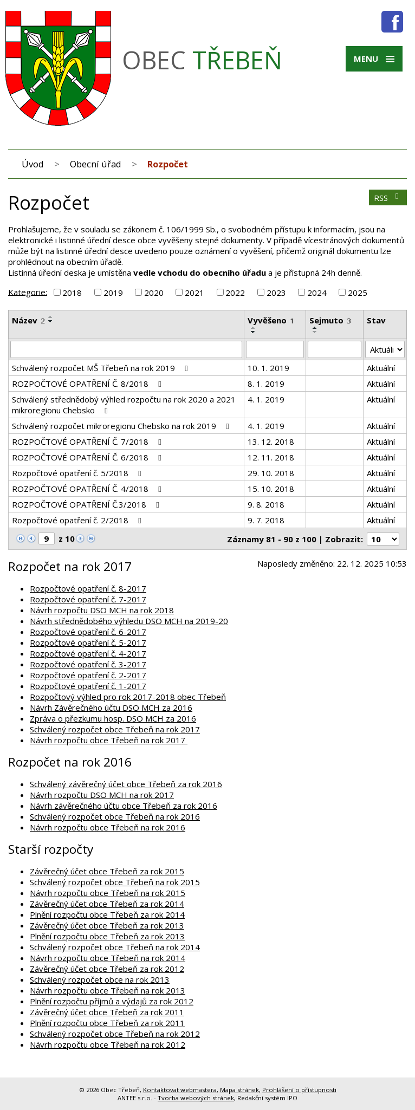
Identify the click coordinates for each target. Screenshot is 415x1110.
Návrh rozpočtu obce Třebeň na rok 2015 (107, 892)
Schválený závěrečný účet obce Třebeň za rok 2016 (126, 783)
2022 (235, 292)
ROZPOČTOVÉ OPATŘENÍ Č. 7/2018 (88, 441)
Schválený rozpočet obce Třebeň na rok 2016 (115, 816)
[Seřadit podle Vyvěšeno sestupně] (254, 332)
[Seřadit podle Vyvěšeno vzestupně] (254, 328)
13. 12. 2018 (271, 441)
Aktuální (381, 367)
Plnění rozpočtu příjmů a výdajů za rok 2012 (111, 1001)
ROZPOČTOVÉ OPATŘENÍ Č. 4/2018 (88, 488)
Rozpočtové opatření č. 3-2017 (88, 664)
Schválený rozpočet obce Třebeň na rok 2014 (115, 947)
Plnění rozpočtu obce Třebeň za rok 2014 (107, 914)
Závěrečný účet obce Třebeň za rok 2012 (107, 968)
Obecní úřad (95, 164)
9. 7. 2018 (266, 520)
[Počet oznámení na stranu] (383, 539)
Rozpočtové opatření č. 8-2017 (88, 588)
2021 (194, 292)
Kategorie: (27, 291)
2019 (113, 292)
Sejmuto (330, 320)
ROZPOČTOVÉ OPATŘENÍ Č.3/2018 (87, 504)
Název (28, 320)
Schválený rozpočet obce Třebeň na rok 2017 (115, 729)
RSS (388, 197)
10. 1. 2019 (268, 367)
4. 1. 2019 (266, 399)
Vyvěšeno (271, 320)
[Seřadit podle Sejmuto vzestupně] (315, 328)
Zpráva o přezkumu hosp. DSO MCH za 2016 (113, 718)
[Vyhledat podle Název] (126, 349)
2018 (72, 292)
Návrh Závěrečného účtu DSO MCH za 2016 (111, 707)
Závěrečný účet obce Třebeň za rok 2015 (107, 871)
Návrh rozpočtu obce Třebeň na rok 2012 (107, 1044)
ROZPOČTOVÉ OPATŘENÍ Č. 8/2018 (88, 383)
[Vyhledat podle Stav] (385, 349)
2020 (154, 292)
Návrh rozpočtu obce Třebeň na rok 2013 (107, 990)
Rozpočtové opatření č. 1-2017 (88, 685)
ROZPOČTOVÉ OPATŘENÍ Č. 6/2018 (88, 457)
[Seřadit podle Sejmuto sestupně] (315, 332)
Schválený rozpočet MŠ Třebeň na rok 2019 (101, 367)
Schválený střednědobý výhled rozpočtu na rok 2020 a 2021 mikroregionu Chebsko (124, 405)
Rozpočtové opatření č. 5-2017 (88, 642)
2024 (317, 292)
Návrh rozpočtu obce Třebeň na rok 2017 (108, 740)
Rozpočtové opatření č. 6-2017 (88, 631)
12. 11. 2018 (271, 457)
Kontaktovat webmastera (180, 1090)
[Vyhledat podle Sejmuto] (334, 349)
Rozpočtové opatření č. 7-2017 (88, 599)
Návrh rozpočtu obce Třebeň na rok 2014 (107, 957)
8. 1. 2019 (266, 383)
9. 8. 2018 (266, 504)
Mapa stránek (239, 1090)
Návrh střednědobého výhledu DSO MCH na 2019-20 (129, 620)
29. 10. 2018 (271, 473)
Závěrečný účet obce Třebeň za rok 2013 (107, 925)
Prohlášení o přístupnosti (299, 1090)
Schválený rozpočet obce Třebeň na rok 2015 (115, 882)
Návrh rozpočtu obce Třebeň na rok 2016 (107, 827)
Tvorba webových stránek (196, 1098)
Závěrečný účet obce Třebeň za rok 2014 (107, 903)
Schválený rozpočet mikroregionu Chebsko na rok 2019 (122, 425)
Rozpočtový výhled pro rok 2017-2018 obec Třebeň (128, 696)
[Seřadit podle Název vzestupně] (51, 317)
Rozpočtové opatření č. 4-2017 (88, 653)
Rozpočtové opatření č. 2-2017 (88, 675)
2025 (357, 292)
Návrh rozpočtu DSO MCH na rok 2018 (102, 610)
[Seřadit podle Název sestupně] (51, 321)
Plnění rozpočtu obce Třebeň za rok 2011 (107, 1022)
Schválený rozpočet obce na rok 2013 (100, 979)
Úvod (33, 164)
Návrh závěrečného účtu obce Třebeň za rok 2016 (123, 805)
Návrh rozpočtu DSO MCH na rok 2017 (102, 794)
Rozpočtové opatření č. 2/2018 (78, 520)
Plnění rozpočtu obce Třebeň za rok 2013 (107, 936)
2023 (276, 292)
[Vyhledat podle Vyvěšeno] (275, 349)
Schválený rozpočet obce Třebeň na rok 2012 (115, 1033)
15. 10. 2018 (271, 488)
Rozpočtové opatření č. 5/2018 (78, 473)
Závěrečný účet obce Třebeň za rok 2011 (107, 1012)
